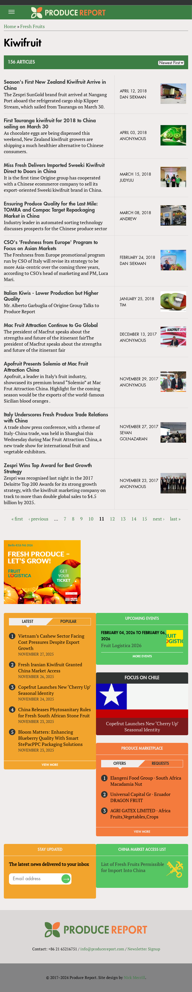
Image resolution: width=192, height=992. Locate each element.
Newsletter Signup (143, 948)
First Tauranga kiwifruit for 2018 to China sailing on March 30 (50, 123)
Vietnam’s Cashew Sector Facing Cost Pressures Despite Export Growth (51, 642)
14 (133, 519)
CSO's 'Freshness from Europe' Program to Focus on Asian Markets (51, 245)
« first (17, 519)
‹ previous (38, 519)
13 (123, 519)
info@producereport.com (102, 948)
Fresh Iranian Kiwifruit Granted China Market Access (50, 667)
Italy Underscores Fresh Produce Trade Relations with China (56, 418)
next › (158, 519)
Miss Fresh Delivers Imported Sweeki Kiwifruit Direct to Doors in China (54, 168)
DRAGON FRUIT (126, 800)
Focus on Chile (142, 677)
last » (175, 519)
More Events (142, 656)
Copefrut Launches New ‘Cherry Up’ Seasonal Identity (54, 690)
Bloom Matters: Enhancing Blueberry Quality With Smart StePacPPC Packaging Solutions (50, 738)
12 (112, 519)
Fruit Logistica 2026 (121, 645)
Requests (160, 764)
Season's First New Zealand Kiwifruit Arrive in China (55, 85)
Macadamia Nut (126, 784)
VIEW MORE (50, 764)
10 (90, 519)
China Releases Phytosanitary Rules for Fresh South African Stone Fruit (54, 712)
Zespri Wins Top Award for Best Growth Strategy (48, 468)
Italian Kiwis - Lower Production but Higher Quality (51, 296)
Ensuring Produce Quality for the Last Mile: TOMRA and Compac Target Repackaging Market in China (51, 210)
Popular (68, 622)
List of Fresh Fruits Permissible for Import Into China (132, 867)
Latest (27, 622)
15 (144, 519)
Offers (119, 764)
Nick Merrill (134, 977)
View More (142, 831)
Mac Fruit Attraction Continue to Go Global (51, 325)
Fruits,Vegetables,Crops (134, 817)
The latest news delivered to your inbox (49, 864)
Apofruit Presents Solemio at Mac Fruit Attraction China (46, 367)
